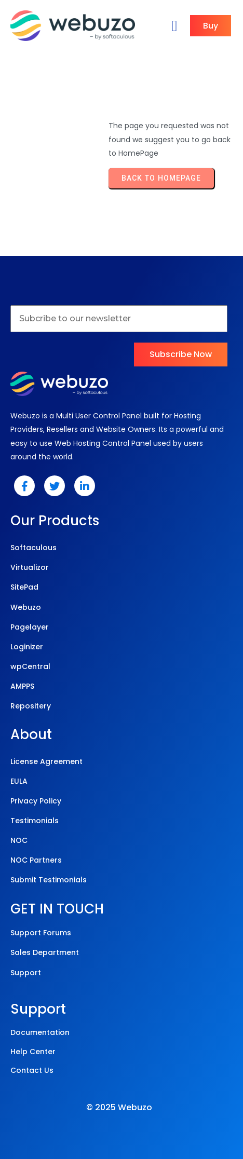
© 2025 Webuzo (119, 1107)
